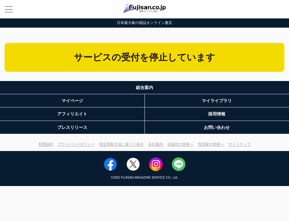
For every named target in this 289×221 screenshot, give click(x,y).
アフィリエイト (72, 113)
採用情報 (216, 113)
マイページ (72, 100)
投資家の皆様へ (211, 144)
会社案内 (155, 144)
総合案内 (144, 87)
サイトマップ (239, 144)
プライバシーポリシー (76, 144)
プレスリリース (72, 127)
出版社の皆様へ (180, 144)
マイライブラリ (217, 100)
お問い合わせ (217, 127)
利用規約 (45, 144)
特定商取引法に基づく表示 (121, 144)
